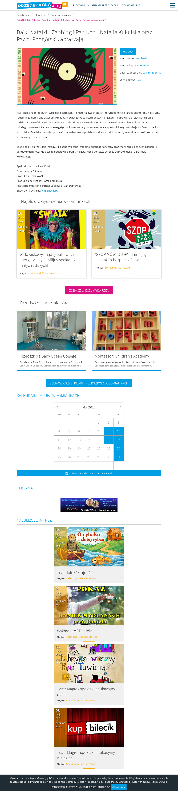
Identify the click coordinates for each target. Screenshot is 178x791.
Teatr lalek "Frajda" (73, 572)
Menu (173, 5)
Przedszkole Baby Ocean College (48, 356)
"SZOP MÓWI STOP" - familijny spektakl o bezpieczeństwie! (121, 257)
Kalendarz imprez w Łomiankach (48, 395)
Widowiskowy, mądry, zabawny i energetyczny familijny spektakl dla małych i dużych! (49, 260)
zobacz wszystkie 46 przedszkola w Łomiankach (89, 383)
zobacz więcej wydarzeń (89, 290)
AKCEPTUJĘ (118, 786)
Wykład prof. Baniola (74, 631)
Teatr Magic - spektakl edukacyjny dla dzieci (86, 691)
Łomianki (141, 58)
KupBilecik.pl (50, 190)
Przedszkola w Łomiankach (45, 303)
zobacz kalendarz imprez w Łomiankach (91, 472)
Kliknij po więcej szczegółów (95, 786)
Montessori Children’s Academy (122, 356)
